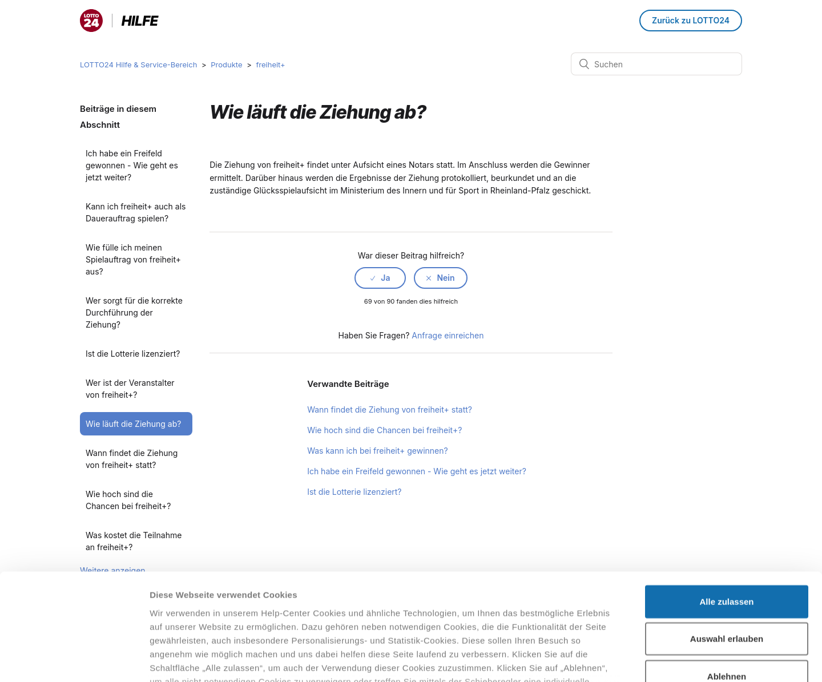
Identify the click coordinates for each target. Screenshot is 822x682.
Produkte (226, 64)
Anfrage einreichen (447, 335)
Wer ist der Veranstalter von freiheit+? (130, 388)
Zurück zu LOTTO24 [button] (691, 20)
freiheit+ (270, 64)
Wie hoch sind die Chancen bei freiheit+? (384, 430)
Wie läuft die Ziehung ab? (133, 424)
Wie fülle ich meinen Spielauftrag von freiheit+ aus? (133, 259)
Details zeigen (607, 659)
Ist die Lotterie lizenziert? (133, 353)
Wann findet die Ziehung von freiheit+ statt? (132, 459)
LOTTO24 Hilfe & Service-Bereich (138, 64)
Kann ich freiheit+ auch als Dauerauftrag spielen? (136, 212)
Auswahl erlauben (726, 545)
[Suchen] (656, 64)
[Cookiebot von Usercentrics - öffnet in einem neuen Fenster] (74, 659)
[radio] (380, 278)
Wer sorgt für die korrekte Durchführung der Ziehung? (134, 312)
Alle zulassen (726, 507)
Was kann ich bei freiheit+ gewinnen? (377, 450)
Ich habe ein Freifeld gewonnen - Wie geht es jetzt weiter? (132, 165)
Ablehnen (726, 582)
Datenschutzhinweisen (199, 615)
